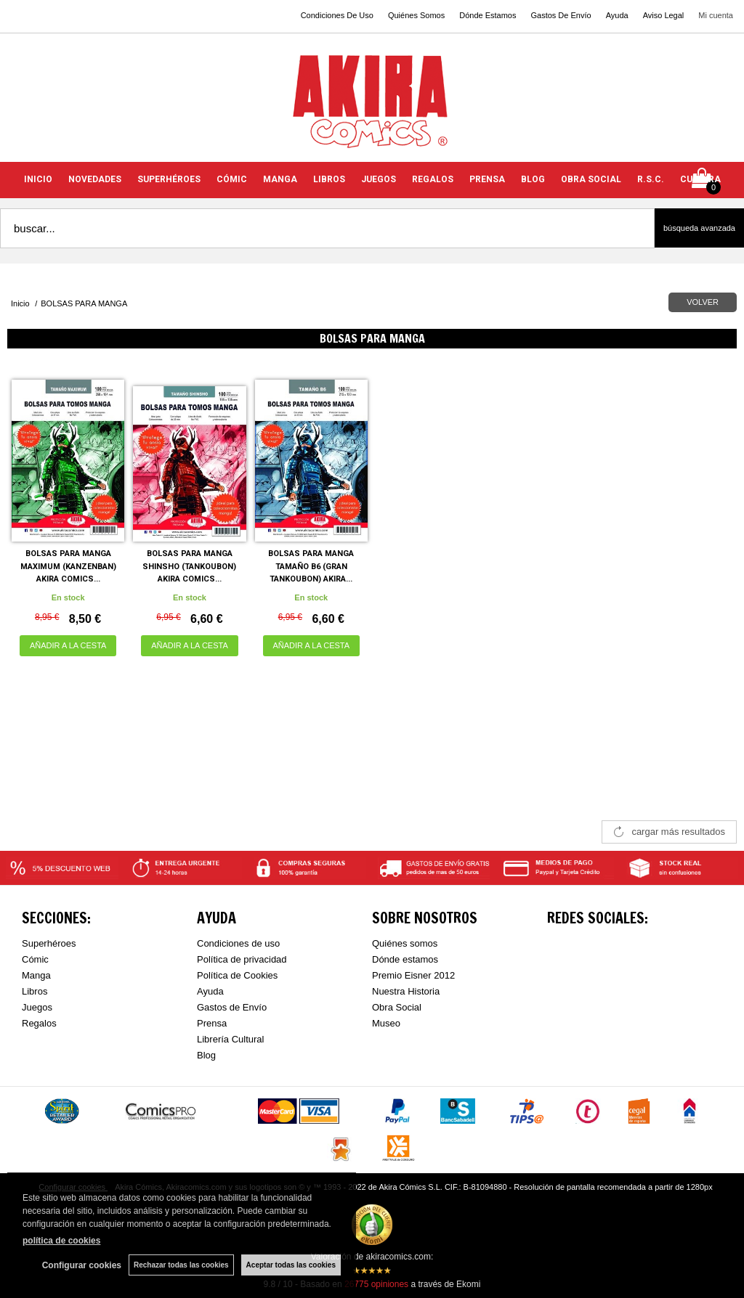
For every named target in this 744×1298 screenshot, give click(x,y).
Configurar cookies (81, 1265)
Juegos (37, 1007)
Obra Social (396, 1007)
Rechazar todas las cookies (181, 1265)
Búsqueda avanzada (699, 228)
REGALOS (432, 179)
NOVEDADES (94, 179)
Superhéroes (49, 943)
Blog (206, 1055)
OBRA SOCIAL (591, 179)
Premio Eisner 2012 (413, 975)
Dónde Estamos (487, 15)
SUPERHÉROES (169, 179)
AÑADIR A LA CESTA (68, 645)
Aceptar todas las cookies (291, 1265)
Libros (34, 991)
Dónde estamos (405, 959)
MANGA (280, 179)
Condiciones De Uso (337, 15)
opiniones (376, 1284)
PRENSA (487, 179)
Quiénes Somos (416, 15)
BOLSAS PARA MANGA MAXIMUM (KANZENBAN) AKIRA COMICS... (68, 566)
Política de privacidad (242, 959)
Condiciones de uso (238, 943)
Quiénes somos (404, 943)
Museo (386, 1023)
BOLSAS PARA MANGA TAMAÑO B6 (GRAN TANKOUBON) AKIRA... (311, 566)
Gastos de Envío (232, 1007)
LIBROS (329, 179)
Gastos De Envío (560, 15)
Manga (36, 975)
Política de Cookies (237, 975)
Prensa (212, 1023)
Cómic (35, 959)
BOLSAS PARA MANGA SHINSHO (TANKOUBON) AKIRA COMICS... (189, 566)
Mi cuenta (715, 15)
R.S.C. (650, 179)
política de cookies (61, 1241)
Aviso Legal (663, 15)
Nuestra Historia (406, 991)
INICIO (38, 179)
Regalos (39, 1023)
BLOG (533, 179)
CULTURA (700, 179)
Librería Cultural (230, 1039)
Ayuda (617, 15)
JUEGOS (378, 179)
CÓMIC (232, 179)
